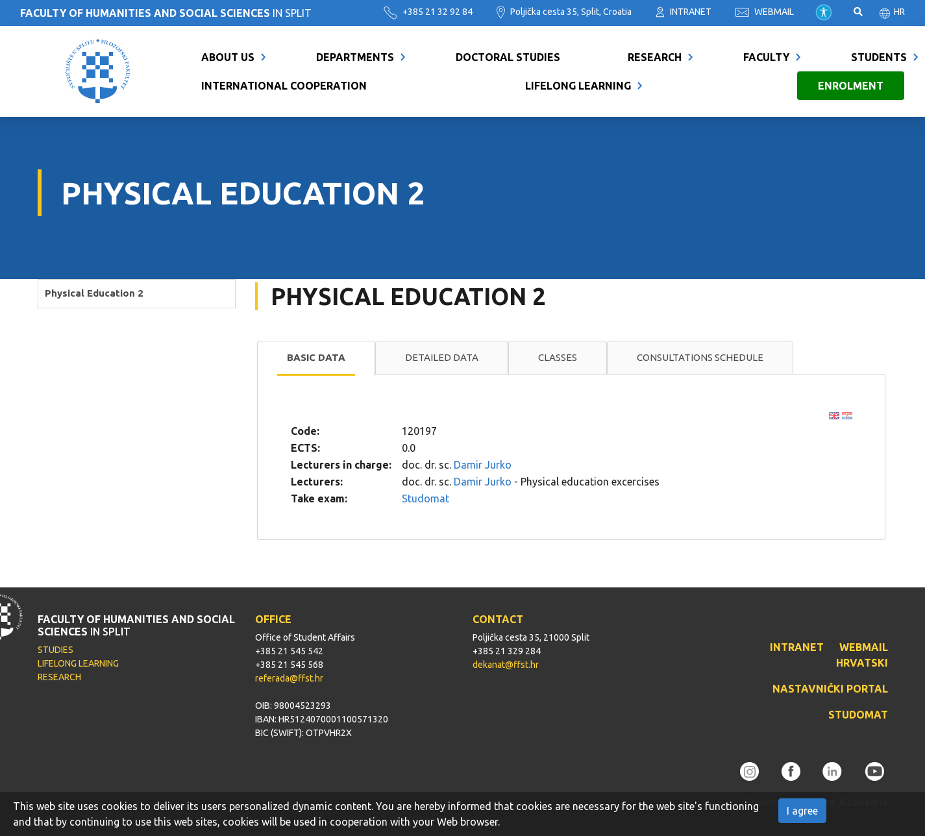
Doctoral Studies (508, 57)
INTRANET (683, 11)
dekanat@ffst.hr (506, 664)
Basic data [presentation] (316, 357)
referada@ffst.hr (289, 678)
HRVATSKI (862, 663)
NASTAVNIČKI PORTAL (830, 689)
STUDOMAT (858, 714)
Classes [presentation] (557, 357)
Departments (355, 57)
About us (227, 57)
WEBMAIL (764, 11)
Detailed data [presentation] (441, 357)
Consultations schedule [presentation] (700, 357)
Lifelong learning (578, 86)
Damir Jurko (483, 465)
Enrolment (850, 86)
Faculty (766, 57)
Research (655, 57)
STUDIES (55, 650)
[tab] (316, 358)
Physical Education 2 (94, 293)
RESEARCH (59, 677)
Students (879, 57)
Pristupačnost (824, 12)
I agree (802, 811)
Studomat (425, 498)
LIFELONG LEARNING (78, 663)
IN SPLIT (166, 13)
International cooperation (284, 86)
